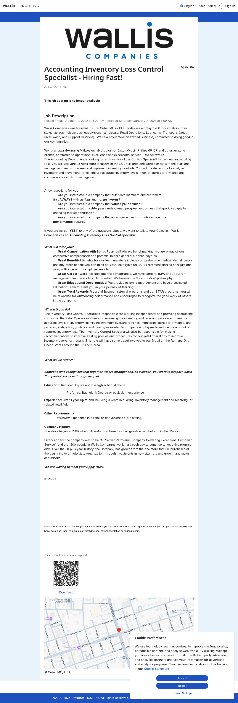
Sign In (230, 6)
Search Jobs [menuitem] (30, 6)
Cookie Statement (156, 669)
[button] (119, 633)
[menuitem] (9, 6)
